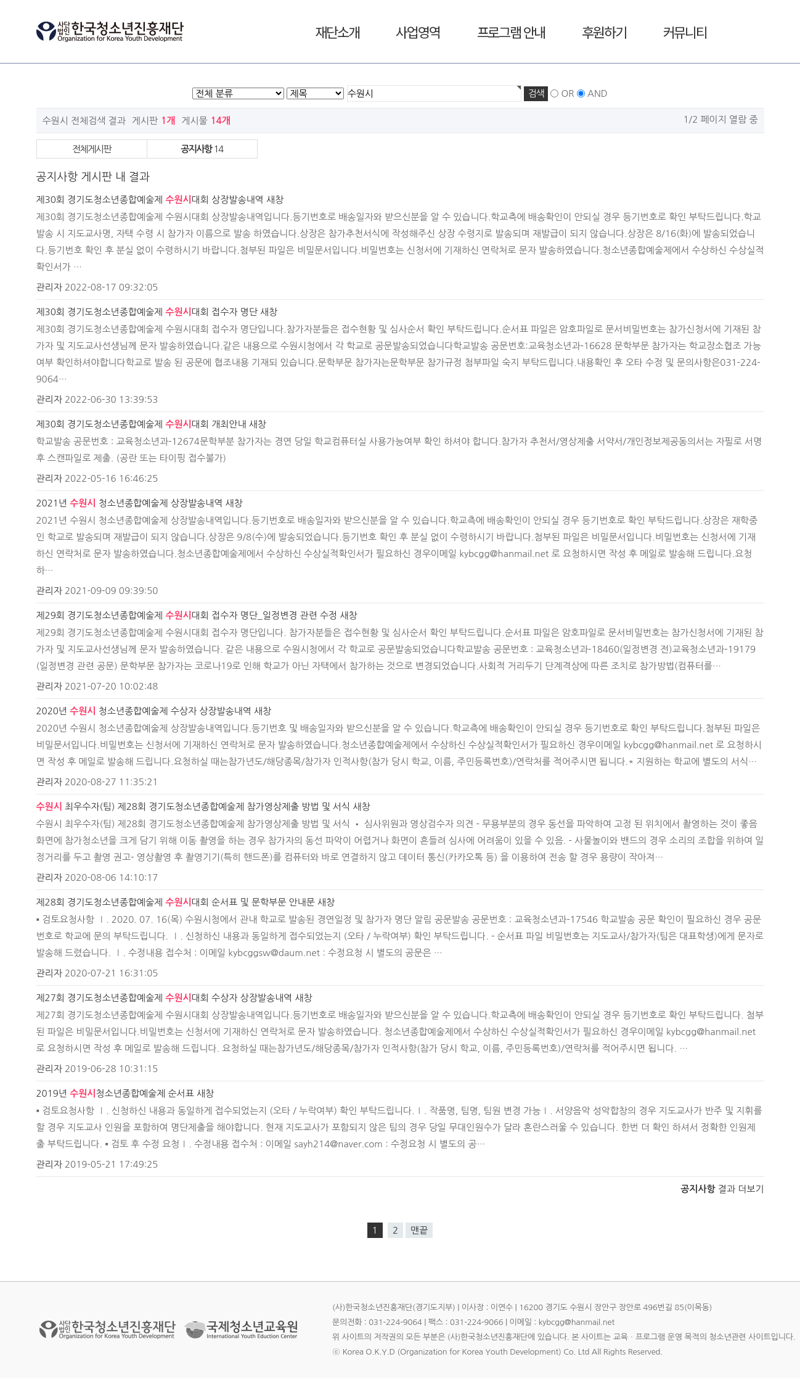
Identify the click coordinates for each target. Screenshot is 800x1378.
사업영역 (417, 31)
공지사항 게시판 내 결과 (93, 177)
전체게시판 (91, 149)
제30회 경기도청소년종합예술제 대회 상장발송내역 (150, 199)
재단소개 (337, 31)
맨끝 (419, 1230)
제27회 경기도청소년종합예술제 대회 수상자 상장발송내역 (164, 997)
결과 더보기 (722, 1189)
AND (597, 93)
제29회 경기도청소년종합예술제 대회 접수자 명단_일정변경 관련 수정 (187, 615)
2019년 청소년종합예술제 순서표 (115, 1093)
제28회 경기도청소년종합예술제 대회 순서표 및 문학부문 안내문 (175, 902)
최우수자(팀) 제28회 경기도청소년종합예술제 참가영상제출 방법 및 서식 (193, 806)
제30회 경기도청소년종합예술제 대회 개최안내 (141, 424)
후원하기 (604, 31)
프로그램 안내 (511, 31)
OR (567, 93)
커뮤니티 (685, 31)
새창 (275, 199)
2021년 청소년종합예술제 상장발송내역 (129, 503)
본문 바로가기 (0, 0)
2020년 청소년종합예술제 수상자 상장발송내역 (143, 711)
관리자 (49, 287)
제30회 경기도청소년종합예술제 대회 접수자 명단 (147, 311)
